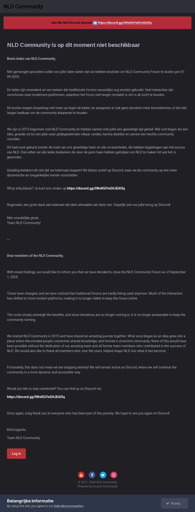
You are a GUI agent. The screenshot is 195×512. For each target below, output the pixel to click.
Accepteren (177, 503)
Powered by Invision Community (97, 486)
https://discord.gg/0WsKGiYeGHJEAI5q (124, 22)
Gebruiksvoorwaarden (68, 506)
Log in (16, 453)
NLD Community (23, 6)
